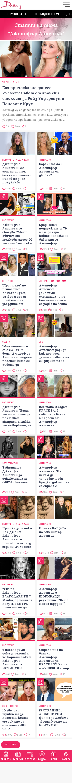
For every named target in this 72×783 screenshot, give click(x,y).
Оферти (65, 755)
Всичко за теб (17, 14)
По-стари (10, 744)
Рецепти (6, 755)
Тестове (30, 755)
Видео (42, 755)
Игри (54, 755)
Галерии (18, 755)
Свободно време (47, 14)
